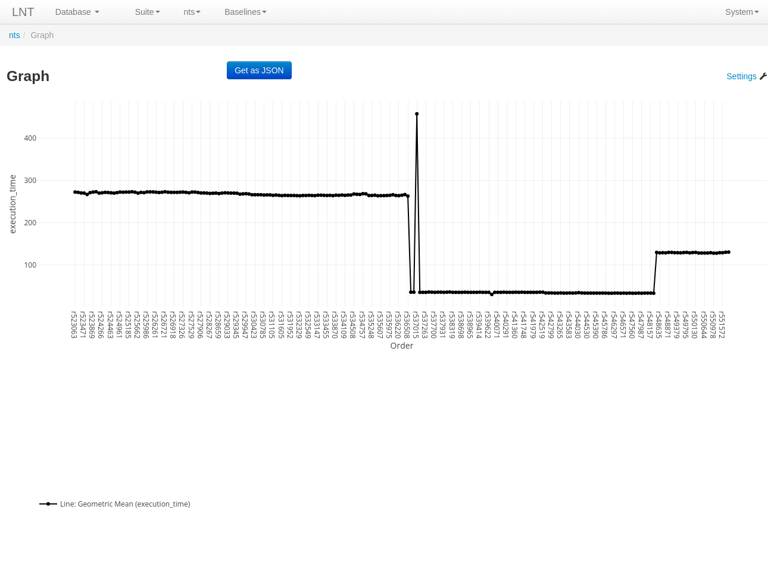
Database (77, 12)
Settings (747, 76)
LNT (23, 11)
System (742, 12)
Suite (147, 12)
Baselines (245, 12)
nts (192, 12)
